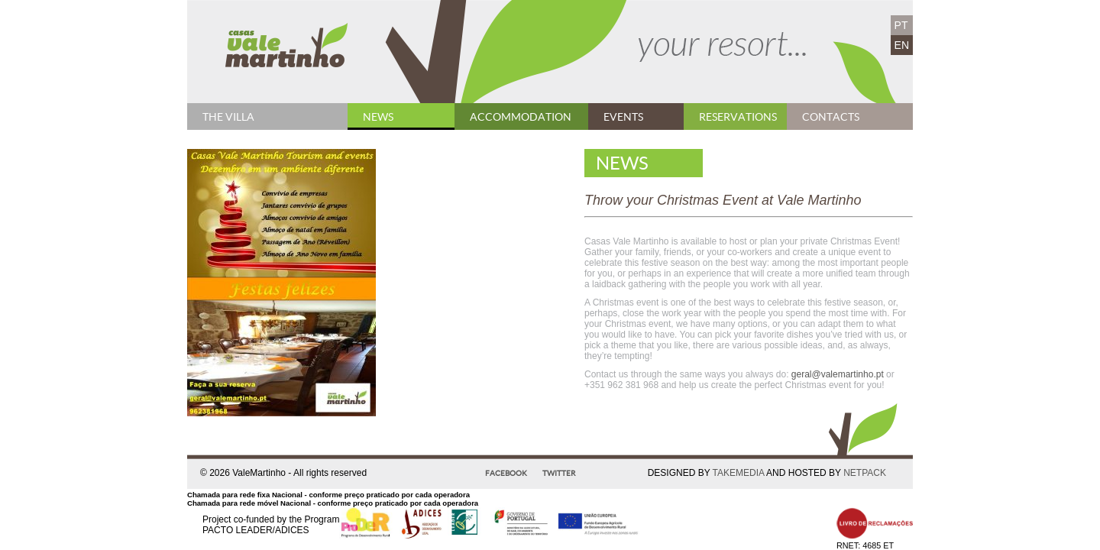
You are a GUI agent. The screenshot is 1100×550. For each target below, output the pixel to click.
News (378, 117)
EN (902, 45)
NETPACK (864, 472)
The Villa (228, 117)
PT (901, 25)
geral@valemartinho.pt (837, 374)
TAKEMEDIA (739, 472)
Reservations (738, 117)
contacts (830, 117)
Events (623, 117)
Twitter (558, 473)
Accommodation (520, 117)
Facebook (506, 473)
